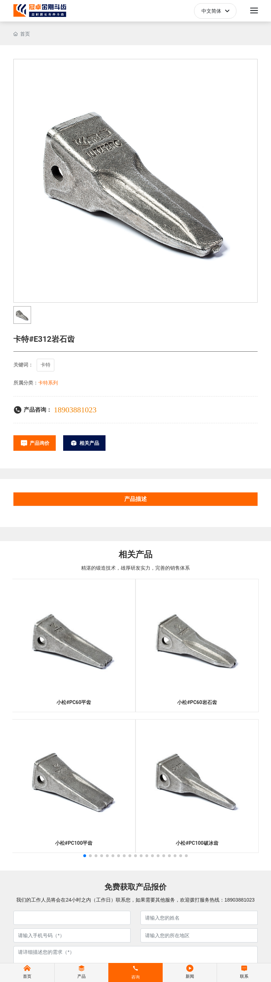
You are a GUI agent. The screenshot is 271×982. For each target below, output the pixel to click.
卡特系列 (48, 383)
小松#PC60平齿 (73, 702)
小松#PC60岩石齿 (197, 702)
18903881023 (75, 409)
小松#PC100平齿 (74, 843)
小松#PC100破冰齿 (197, 843)
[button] (84, 855)
